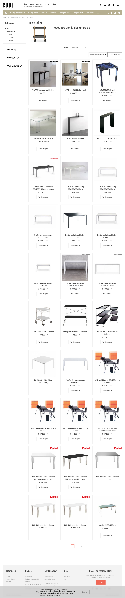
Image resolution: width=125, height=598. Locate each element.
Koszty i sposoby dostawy (50, 580)
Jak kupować (49, 576)
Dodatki (53, 13)
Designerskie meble (17, 13)
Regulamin (28, 576)
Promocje (12, 49)
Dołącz (101, 582)
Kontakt (8, 582)
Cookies (27, 582)
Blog (65, 579)
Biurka (84, 48)
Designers (90, 13)
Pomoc (28, 571)
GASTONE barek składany (43, 332)
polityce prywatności (53, 595)
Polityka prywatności (32, 579)
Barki (66, 48)
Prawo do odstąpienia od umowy (33, 585)
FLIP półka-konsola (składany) (75, 332)
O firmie (8, 576)
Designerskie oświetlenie (37, 13)
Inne (66, 571)
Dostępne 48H (64, 13)
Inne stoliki (11, 32)
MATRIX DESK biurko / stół (75, 90)
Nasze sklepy (10, 579)
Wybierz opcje (75, 100)
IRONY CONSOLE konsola (107, 138)
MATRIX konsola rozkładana (43, 90)
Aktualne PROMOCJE (51, 583)
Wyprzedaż (13, 65)
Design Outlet (78, 13)
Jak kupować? (51, 571)
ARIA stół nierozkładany (43, 138)
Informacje (11, 571)
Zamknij (84, 592)
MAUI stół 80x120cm (107, 525)
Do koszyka (43, 100)
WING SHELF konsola (75, 138)
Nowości (11, 57)
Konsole (75, 48)
